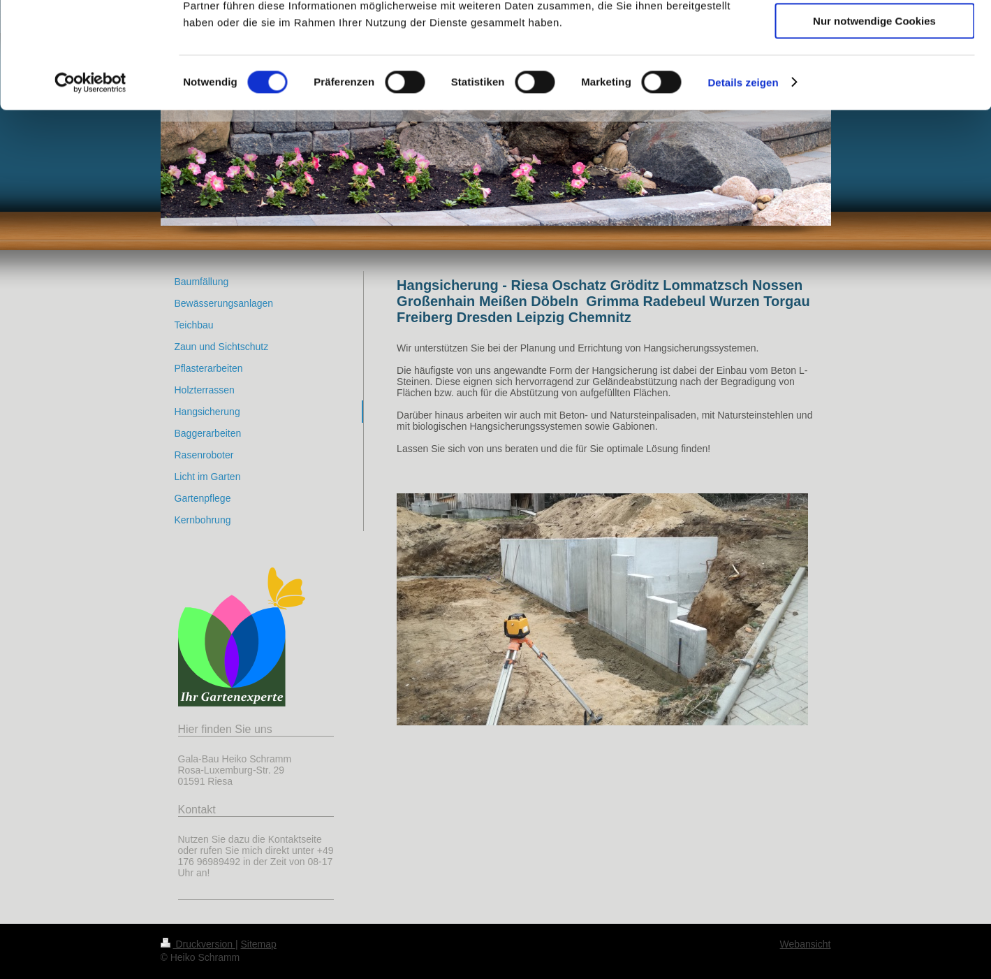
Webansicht (805, 944)
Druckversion (198, 944)
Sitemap (259, 944)
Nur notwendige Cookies (874, 116)
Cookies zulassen (874, 35)
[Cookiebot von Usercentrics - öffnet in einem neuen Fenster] (90, 178)
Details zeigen (742, 178)
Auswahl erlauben (874, 76)
